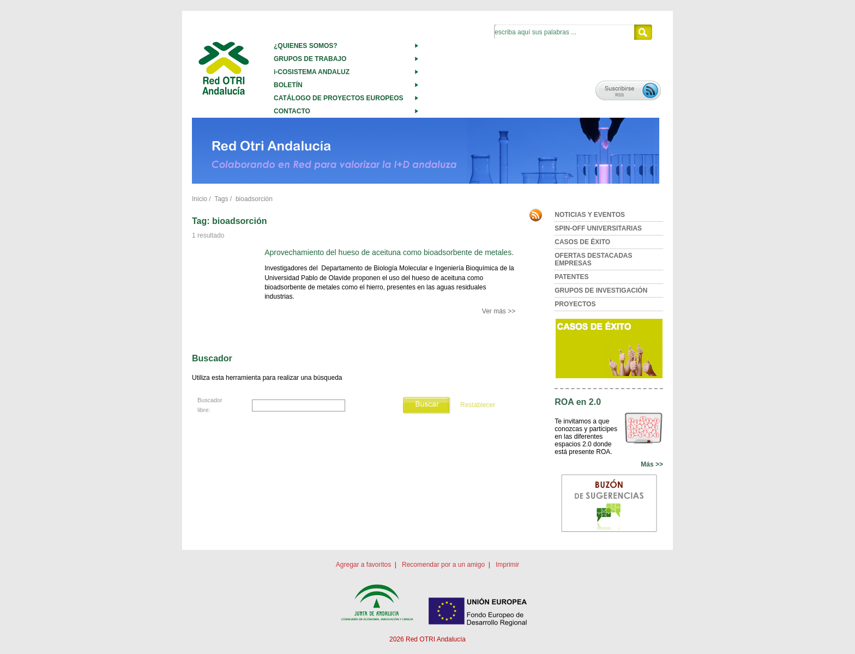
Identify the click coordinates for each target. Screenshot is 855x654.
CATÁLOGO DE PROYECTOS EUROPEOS (339, 98)
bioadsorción (254, 199)
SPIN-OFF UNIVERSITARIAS (598, 228)
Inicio (199, 199)
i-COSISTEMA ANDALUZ (312, 72)
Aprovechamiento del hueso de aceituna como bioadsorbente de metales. (389, 252)
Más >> (652, 464)
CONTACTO (292, 111)
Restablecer (477, 405)
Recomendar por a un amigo (443, 564)
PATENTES (571, 277)
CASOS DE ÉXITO (582, 242)
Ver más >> (498, 311)
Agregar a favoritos (363, 564)
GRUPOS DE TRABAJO (310, 59)
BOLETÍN (288, 85)
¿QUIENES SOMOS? (306, 46)
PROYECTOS (575, 304)
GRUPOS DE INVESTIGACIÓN (601, 290)
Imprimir (507, 564)
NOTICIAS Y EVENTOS (590, 215)
